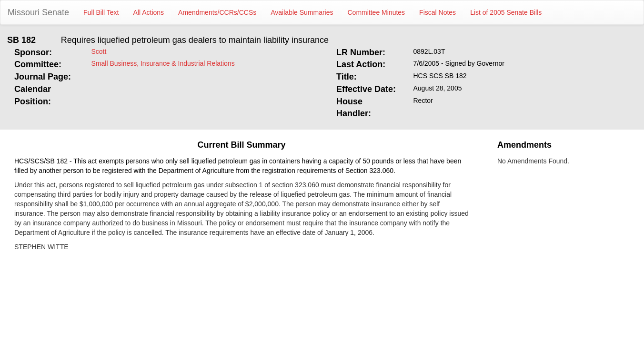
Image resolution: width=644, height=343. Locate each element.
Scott (99, 51)
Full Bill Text (101, 12)
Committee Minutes (376, 12)
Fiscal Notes (437, 12)
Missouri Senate (38, 12)
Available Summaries (302, 12)
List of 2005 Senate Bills (506, 12)
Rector (423, 100)
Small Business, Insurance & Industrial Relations (163, 63)
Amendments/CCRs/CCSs (217, 12)
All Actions (148, 12)
